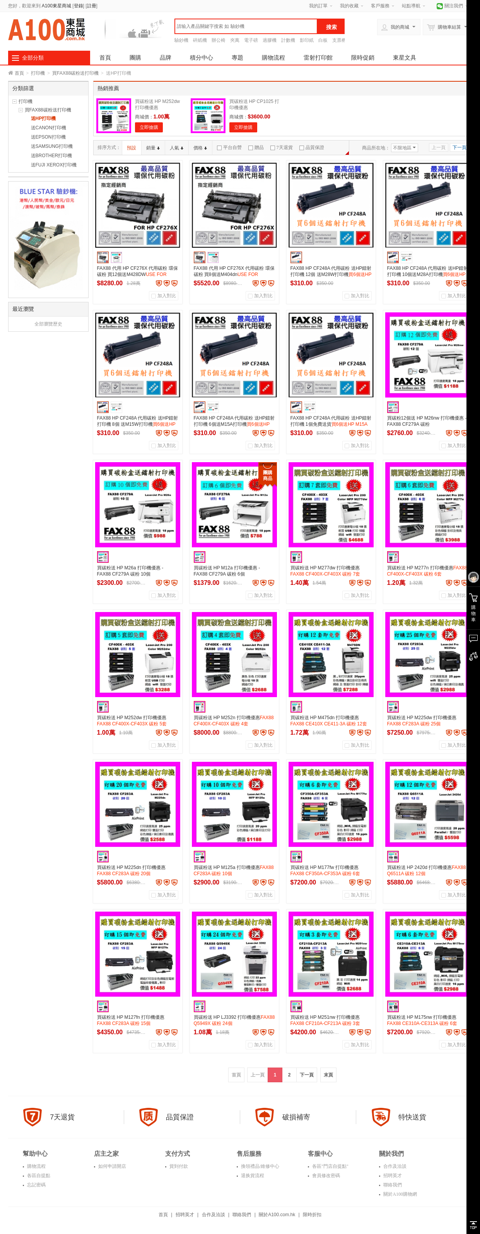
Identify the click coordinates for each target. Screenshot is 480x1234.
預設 (131, 148)
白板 (323, 40)
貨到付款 (178, 1166)
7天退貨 (281, 147)
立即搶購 (149, 127)
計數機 (288, 40)
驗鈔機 (181, 40)
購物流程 (273, 57)
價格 (200, 148)
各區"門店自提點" (329, 1166)
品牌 (165, 57)
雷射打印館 (318, 57)
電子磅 (251, 40)
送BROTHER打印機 (51, 155)
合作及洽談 (394, 1166)
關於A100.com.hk (277, 1214)
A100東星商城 (56, 6)
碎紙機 (200, 40)
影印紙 (307, 40)
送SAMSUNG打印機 (52, 146)
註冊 (91, 6)
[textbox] (246, 26)
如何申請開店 (111, 1166)
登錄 (78, 6)
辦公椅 (218, 40)
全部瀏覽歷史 (48, 324)
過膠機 (270, 40)
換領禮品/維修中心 (259, 1166)
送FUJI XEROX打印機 (54, 165)
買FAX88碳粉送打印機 (75, 73)
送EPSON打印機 (48, 137)
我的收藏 (349, 6)
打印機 (38, 73)
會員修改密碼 (325, 1175)
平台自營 (229, 147)
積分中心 (201, 57)
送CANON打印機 (48, 127)
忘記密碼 (36, 1185)
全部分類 (33, 58)
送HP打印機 (43, 118)
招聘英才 (392, 1175)
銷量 (153, 148)
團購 (135, 57)
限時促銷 (362, 57)
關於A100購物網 (399, 1194)
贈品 (256, 147)
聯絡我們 (392, 1185)
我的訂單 (318, 6)
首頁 (105, 57)
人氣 (176, 148)
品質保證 (311, 147)
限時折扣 (312, 1214)
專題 (237, 57)
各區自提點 (38, 1175)
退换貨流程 (252, 1175)
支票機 (339, 40)
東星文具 (404, 57)
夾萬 (234, 40)
